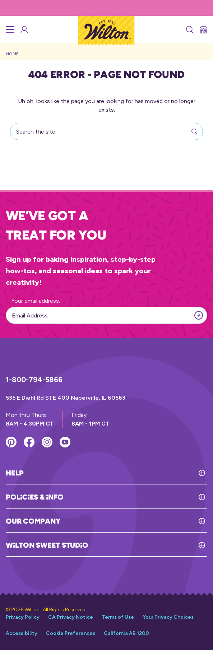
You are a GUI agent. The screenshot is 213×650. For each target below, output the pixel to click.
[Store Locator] (203, 29)
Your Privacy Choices (168, 617)
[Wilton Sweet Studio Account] (23, 29)
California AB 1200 (126, 633)
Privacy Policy (23, 617)
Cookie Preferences (70, 633)
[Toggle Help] (115, 473)
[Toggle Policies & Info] (135, 497)
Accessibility (21, 633)
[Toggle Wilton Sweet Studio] (147, 545)
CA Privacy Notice (70, 617)
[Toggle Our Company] (133, 521)
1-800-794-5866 (34, 379)
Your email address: (35, 300)
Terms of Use (118, 617)
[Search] (189, 29)
